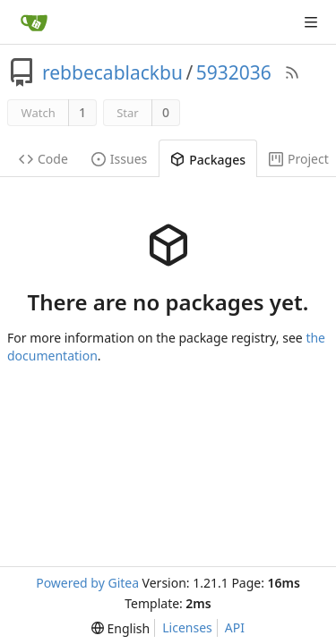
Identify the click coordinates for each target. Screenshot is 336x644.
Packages (208, 159)
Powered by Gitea (87, 582)
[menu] (120, 628)
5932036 (233, 72)
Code (43, 158)
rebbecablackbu (112, 72)
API (235, 627)
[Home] (34, 22)
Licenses (187, 627)
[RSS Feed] (292, 72)
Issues (119, 158)
